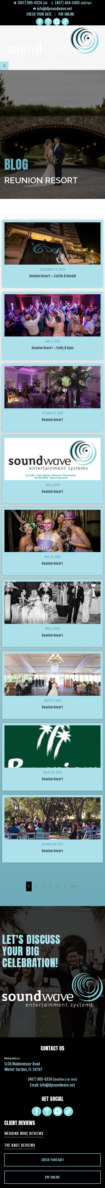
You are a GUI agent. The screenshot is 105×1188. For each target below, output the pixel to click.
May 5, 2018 (52, 628)
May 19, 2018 (52, 557)
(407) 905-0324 (40, 1079)
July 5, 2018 (52, 485)
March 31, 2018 (52, 772)
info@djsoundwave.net (57, 1085)
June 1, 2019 (52, 341)
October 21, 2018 (52, 413)
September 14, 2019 (52, 269)
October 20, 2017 (52, 844)
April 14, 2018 (52, 700)
